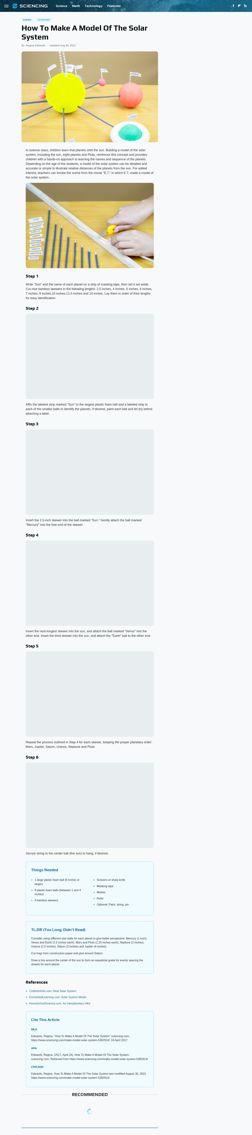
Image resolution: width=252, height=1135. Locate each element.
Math (76, 6)
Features (114, 6)
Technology (94, 6)
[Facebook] (233, 6)
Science (61, 6)
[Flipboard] (239, 6)
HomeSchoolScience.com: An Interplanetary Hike (59, 1003)
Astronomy (44, 20)
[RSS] (245, 6)
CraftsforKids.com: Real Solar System (52, 991)
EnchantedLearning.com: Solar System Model (57, 997)
